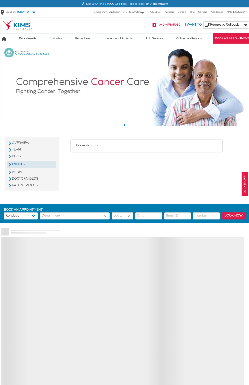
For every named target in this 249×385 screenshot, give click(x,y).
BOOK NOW (233, 216)
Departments (27, 38)
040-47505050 (169, 25)
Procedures (82, 38)
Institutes (56, 38)
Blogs (181, 12)
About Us (155, 12)
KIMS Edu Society (237, 12)
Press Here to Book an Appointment (143, 4)
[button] (25, 12)
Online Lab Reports (189, 38)
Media (191, 12)
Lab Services (154, 38)
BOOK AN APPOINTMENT (232, 38)
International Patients (118, 38)
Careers (202, 12)
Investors (169, 12)
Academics (217, 12)
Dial (97, 4)
